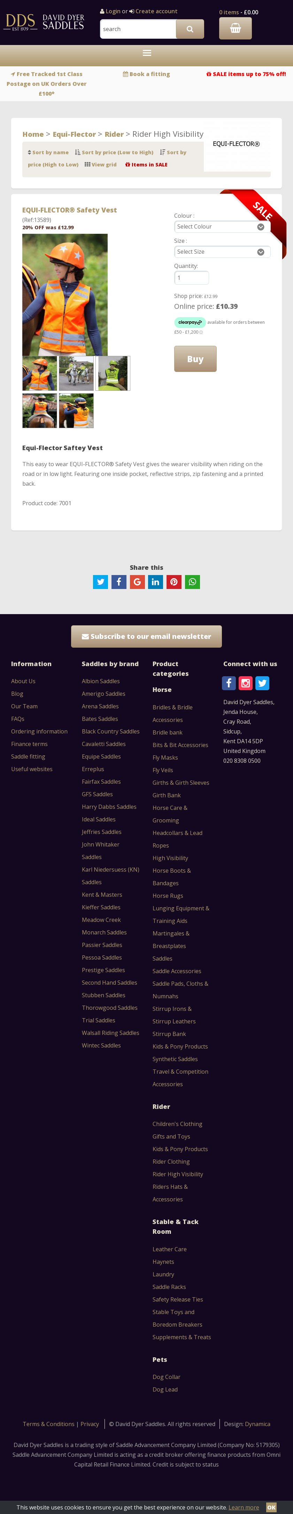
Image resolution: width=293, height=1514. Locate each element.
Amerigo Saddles (103, 694)
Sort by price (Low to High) (117, 152)
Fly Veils (163, 770)
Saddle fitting (28, 756)
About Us (23, 681)
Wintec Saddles (101, 1045)
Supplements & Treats (182, 1337)
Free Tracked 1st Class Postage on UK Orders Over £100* (47, 83)
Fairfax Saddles (101, 781)
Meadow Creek (101, 920)
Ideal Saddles (99, 819)
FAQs (17, 719)
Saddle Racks (169, 1287)
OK (271, 1507)
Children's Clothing (177, 1124)
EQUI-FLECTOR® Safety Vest (69, 210)
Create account (156, 11)
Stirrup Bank (169, 1034)
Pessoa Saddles (102, 957)
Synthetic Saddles (175, 1059)
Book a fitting (150, 74)
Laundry (163, 1274)
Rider (114, 134)
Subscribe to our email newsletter (146, 636)
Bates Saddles (100, 719)
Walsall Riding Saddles (110, 1033)
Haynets (163, 1262)
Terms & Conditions (49, 1424)
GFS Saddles (97, 794)
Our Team (24, 706)
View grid (104, 164)
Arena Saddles (100, 706)
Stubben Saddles (103, 995)
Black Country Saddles (111, 731)
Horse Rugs (168, 896)
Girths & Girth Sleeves (181, 782)
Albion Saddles (101, 681)
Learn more (244, 1507)
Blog (17, 694)
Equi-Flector (74, 134)
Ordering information (39, 731)
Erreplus (93, 769)
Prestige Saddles (103, 970)
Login (113, 11)
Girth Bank (167, 795)
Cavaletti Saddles (104, 744)
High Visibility (170, 858)
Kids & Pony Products (180, 1046)
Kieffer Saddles (101, 907)
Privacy (89, 1424)
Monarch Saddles (104, 932)
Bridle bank (168, 732)
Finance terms (29, 744)
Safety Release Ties (178, 1299)
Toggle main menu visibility (148, 56)
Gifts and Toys (171, 1136)
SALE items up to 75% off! (249, 74)
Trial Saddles (98, 1020)
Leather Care (170, 1249)
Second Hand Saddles (109, 982)
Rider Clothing (171, 1161)
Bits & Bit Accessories (180, 745)
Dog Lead (165, 1389)
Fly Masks (165, 757)
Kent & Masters (102, 894)
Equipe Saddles (101, 756)
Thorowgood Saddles (110, 1008)
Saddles (162, 958)
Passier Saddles (102, 945)
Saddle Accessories (177, 971)
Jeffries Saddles (102, 832)
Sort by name (50, 152)
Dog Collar (166, 1377)
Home (33, 134)
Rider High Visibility (178, 1174)
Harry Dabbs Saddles (109, 807)
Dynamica (257, 1424)
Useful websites (32, 769)
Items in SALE (150, 164)
